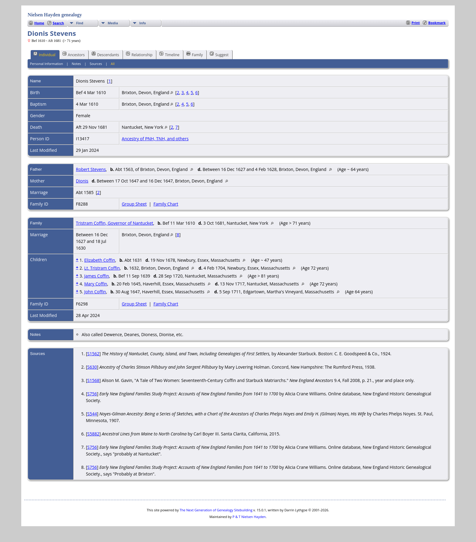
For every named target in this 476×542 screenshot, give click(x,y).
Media (113, 23)
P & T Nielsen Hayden (249, 516)
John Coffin (95, 292)
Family (194, 54)
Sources (96, 63)
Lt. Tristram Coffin (102, 268)
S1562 (93, 353)
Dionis (82, 181)
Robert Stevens (91, 169)
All (113, 63)
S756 (92, 394)
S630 (92, 367)
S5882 (93, 434)
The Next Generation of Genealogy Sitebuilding (216, 510)
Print (416, 22)
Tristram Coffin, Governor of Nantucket (114, 223)
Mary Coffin (95, 284)
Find (79, 23)
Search (58, 23)
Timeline (169, 54)
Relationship (139, 54)
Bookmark (437, 22)
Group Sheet (134, 204)
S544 (92, 414)
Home (39, 23)
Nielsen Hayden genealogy (55, 14)
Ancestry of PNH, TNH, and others (155, 138)
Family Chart (165, 204)
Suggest (219, 54)
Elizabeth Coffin (99, 260)
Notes (76, 63)
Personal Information (46, 63)
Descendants (105, 54)
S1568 (93, 380)
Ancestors (74, 54)
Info (142, 23)
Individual (44, 54)
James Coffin (96, 276)
